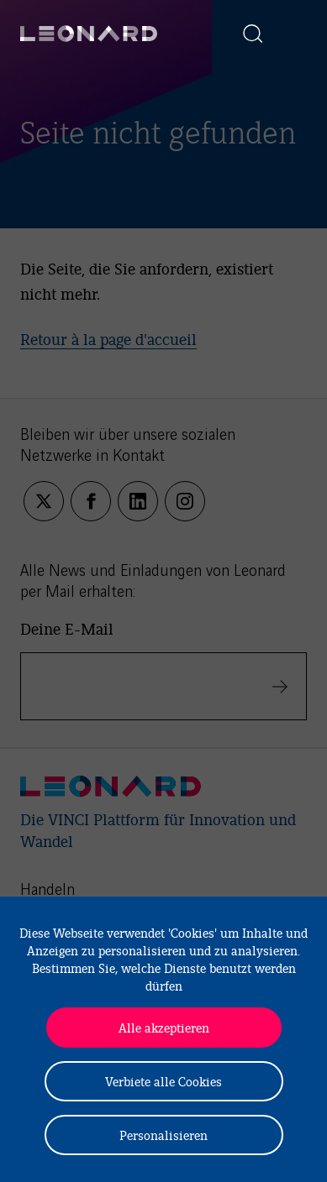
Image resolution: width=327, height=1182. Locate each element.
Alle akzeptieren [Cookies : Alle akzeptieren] (164, 1027)
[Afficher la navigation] (290, 34)
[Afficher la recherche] (253, 33)
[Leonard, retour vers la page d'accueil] (88, 33)
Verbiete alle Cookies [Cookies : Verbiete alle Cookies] (163, 1081)
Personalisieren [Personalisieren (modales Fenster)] (163, 1134)
